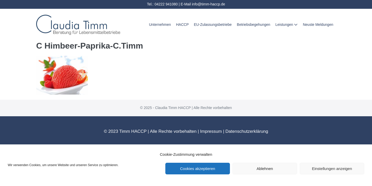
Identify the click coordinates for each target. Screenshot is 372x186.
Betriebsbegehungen (253, 24)
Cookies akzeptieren (197, 168)
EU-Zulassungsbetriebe (213, 24)
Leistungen (286, 24)
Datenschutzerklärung (247, 131)
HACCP (182, 24)
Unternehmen (160, 24)
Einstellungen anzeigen (332, 168)
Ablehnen (265, 168)
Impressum (211, 131)
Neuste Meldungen (318, 24)
